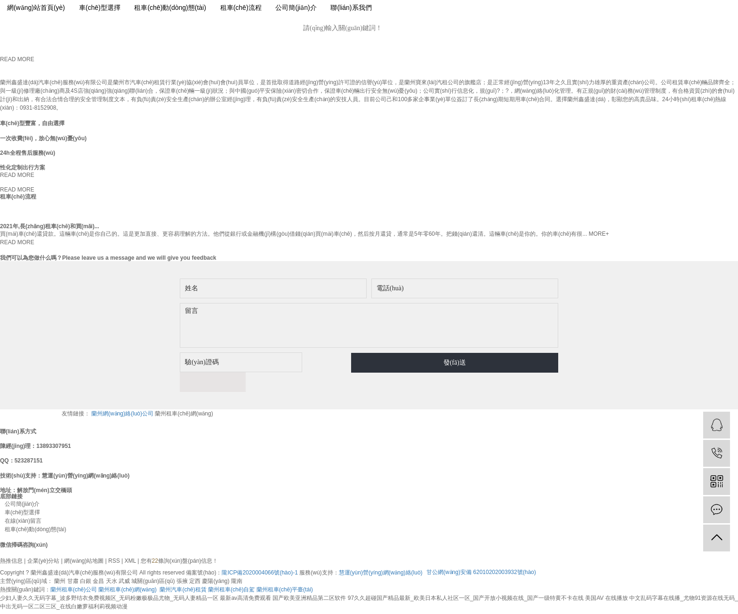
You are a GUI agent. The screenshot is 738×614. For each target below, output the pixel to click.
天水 (111, 561)
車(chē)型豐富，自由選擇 (32, 123)
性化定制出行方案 (22, 167)
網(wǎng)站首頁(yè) (36, 7)
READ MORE (17, 59)
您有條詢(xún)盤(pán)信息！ (179, 541)
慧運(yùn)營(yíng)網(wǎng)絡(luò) (381, 553)
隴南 (236, 561)
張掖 (182, 561)
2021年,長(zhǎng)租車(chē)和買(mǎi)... (49, 226)
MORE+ (599, 234)
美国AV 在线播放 (606, 578)
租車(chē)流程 (241, 7)
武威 (124, 561)
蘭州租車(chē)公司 (73, 569)
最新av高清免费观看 (245, 578)
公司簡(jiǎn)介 (295, 7)
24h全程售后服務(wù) (27, 153)
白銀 (85, 561)
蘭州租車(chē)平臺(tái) (285, 569)
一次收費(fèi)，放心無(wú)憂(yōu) (43, 138)
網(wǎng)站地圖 (84, 541)
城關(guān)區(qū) (153, 561)
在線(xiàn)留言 (20, 501)
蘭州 (59, 561)
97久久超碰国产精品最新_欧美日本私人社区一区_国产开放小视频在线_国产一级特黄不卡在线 (466, 578)
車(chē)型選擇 (99, 7)
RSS (114, 541)
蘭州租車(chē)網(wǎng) (184, 394)
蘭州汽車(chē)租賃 (183, 569)
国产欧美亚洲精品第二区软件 (309, 578)
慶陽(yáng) (215, 561)
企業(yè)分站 (43, 541)
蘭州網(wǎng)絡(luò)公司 (123, 394)
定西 (195, 561)
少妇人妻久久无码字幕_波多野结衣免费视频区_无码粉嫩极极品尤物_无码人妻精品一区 (109, 578)
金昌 (98, 561)
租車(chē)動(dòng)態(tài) (170, 7)
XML (130, 541)
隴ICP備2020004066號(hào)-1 (259, 553)
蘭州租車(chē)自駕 (231, 569)
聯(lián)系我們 (350, 7)
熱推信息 (11, 541)
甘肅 (73, 561)
